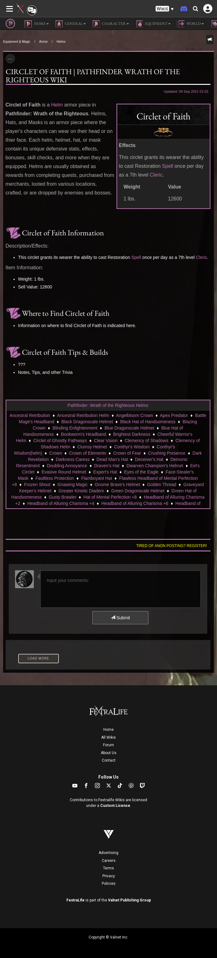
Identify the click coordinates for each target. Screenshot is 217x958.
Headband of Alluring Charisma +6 (134, 503)
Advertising (108, 853)
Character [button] (110, 24)
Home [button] (36, 24)
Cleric (156, 175)
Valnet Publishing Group (129, 900)
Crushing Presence (166, 453)
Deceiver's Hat (149, 459)
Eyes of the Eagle (141, 471)
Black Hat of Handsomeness (148, 421)
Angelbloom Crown (134, 415)
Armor (43, 41)
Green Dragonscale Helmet (137, 490)
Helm (57, 104)
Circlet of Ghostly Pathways (60, 440)
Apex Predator (174, 415)
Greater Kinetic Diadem (81, 490)
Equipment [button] (153, 24)
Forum (108, 745)
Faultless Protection (54, 478)
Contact (109, 760)
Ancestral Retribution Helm (83, 415)
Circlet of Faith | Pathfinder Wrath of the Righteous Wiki (93, 76)
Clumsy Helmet (92, 446)
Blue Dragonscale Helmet (129, 427)
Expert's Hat (105, 471)
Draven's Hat (106, 465)
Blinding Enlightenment (75, 427)
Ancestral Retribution (29, 415)
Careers (109, 860)
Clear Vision (105, 440)
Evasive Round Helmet (64, 471)
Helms (61, 41)
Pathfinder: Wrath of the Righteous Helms (107, 405)
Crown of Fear (127, 453)
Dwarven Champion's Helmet (155, 465)
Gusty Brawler (62, 497)
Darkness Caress (72, 459)
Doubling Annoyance (67, 465)
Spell (167, 166)
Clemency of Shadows (146, 440)
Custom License (115, 805)
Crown (55, 453)
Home (108, 729)
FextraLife (75, 900)
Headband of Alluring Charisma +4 (60, 503)
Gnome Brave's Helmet (117, 484)
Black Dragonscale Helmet (87, 421)
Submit (120, 617)
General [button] (70, 24)
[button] (164, 8)
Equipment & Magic (16, 41)
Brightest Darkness (131, 434)
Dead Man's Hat (112, 459)
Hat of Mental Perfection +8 (110, 497)
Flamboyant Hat (96, 478)
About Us (108, 753)
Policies (109, 883)
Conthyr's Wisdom (131, 446)
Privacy (108, 876)
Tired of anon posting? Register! (171, 546)
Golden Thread (161, 484)
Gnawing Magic (73, 484)
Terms (108, 868)
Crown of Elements (87, 453)
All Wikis (108, 737)
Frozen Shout (37, 484)
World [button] (190, 24)
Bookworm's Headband (83, 434)
